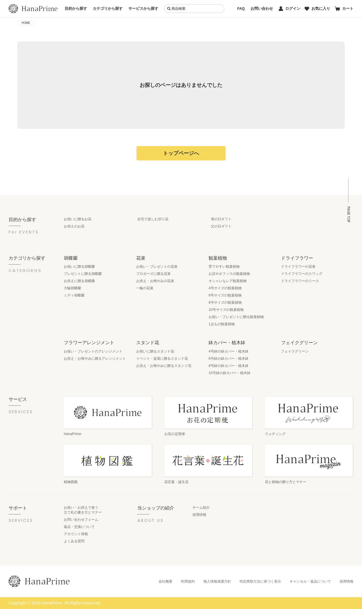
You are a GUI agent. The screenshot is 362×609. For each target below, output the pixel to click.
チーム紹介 (201, 507)
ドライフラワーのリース (300, 281)
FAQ (241, 8)
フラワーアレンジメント (89, 342)
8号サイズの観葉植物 (225, 302)
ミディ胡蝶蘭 (74, 295)
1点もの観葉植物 (222, 324)
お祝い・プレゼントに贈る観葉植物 (236, 317)
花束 (140, 258)
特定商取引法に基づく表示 (260, 581)
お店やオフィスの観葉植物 (229, 274)
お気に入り (317, 8)
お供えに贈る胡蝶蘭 (79, 281)
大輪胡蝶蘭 (72, 288)
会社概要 (165, 581)
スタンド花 (147, 342)
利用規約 (188, 581)
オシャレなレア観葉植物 (228, 281)
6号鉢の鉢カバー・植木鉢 (229, 359)
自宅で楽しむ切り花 (152, 219)
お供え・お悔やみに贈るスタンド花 (163, 366)
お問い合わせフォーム (81, 520)
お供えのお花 (74, 226)
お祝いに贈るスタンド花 (155, 351)
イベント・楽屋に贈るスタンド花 (162, 359)
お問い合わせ (262, 8)
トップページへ (181, 153)
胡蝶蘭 (71, 258)
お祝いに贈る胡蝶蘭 (79, 267)
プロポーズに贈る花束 (153, 274)
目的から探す (76, 8)
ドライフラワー (297, 258)
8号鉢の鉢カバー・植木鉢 (229, 366)
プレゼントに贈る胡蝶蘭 (83, 274)
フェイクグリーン (299, 342)
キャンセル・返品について (310, 581)
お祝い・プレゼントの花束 (157, 267)
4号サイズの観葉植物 (225, 288)
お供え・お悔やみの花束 (155, 281)
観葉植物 (218, 258)
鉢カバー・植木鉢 (227, 342)
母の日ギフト (221, 219)
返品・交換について (79, 527)
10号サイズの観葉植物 (226, 310)
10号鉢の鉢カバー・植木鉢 (230, 373)
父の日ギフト (221, 226)
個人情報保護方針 (217, 581)
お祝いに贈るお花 (77, 219)
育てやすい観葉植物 (224, 267)
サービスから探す (143, 8)
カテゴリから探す (108, 8)
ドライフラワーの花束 (298, 267)
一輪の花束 (144, 288)
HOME (26, 22)
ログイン (289, 8)
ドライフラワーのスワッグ (301, 274)
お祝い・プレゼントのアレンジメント (93, 351)
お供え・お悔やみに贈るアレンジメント (95, 359)
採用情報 (199, 515)
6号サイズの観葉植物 (225, 295)
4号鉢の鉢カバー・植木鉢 (229, 351)
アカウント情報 (76, 534)
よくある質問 (74, 541)
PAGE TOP (348, 214)
